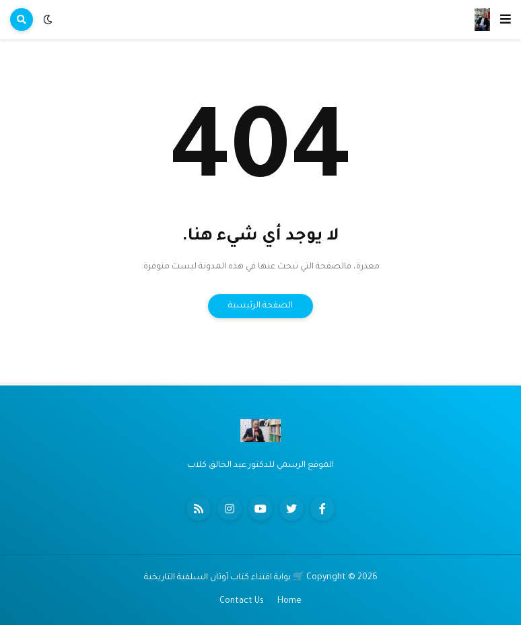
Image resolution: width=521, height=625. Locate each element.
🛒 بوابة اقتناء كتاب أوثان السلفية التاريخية (224, 578)
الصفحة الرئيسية (260, 306)
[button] (505, 19)
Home (289, 601)
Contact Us (241, 601)
